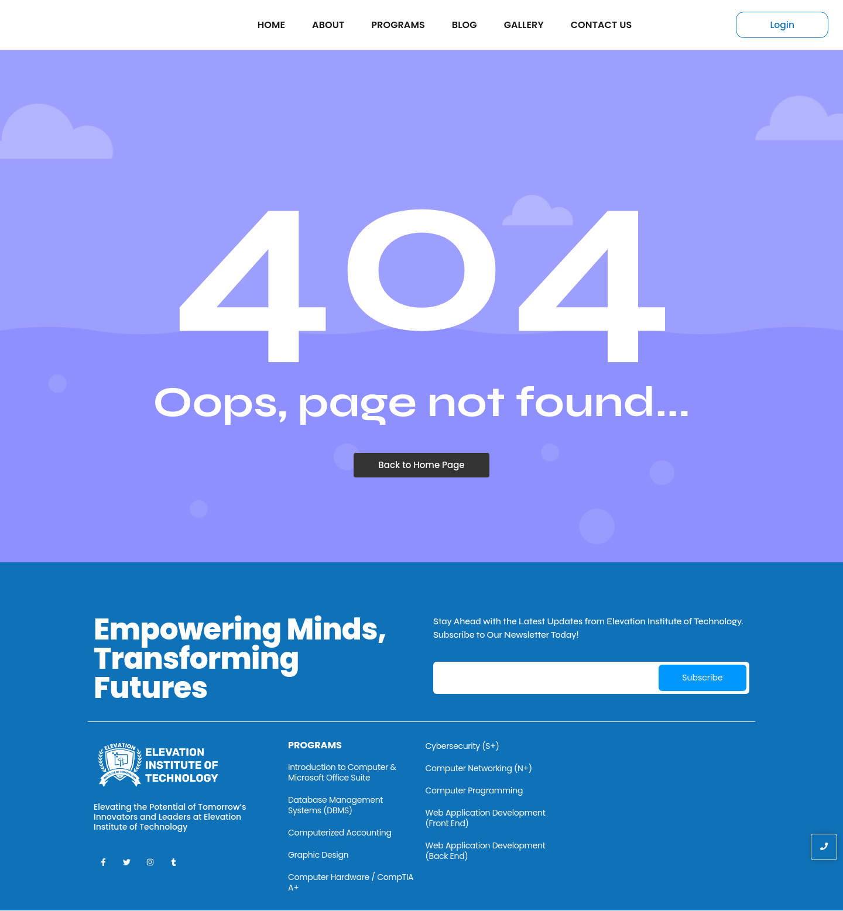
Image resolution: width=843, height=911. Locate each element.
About (328, 25)
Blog (464, 25)
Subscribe (702, 677)
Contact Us (601, 25)
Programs (397, 25)
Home (271, 25)
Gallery (524, 25)
